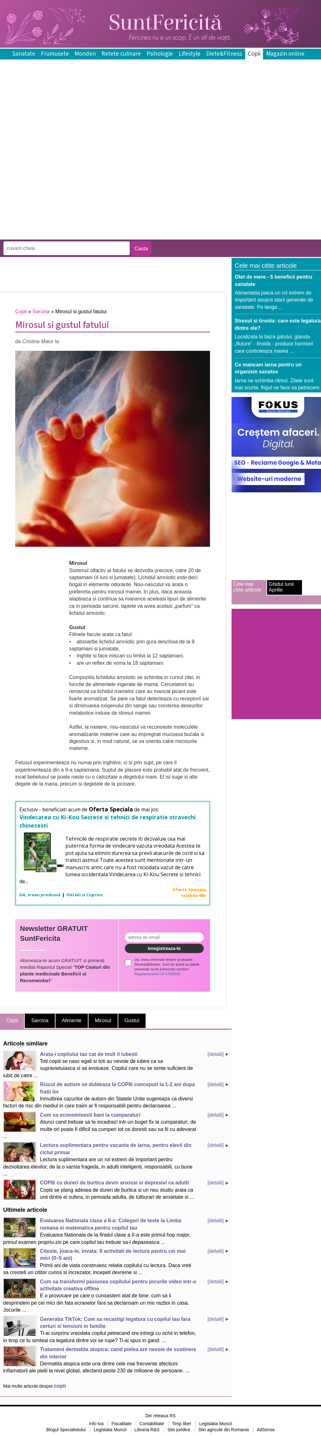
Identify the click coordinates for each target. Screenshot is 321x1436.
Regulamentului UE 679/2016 (157, 974)
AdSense (266, 1429)
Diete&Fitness (224, 54)
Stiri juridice (178, 1429)
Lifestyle (189, 54)
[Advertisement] (74, 192)
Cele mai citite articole (247, 587)
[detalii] (215, 1054)
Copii (254, 54)
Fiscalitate (121, 1423)
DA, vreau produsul (40, 895)
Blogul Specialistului (66, 1429)
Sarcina (40, 311)
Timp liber (181, 1423)
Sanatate (23, 54)
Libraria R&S (147, 1429)
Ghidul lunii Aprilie (281, 587)
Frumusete (55, 54)
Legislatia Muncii (215, 1423)
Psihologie (160, 54)
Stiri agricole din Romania (223, 1429)
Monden (85, 54)
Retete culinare (121, 54)
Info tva (96, 1423)
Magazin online (285, 54)
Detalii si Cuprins (85, 895)
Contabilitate (151, 1423)
